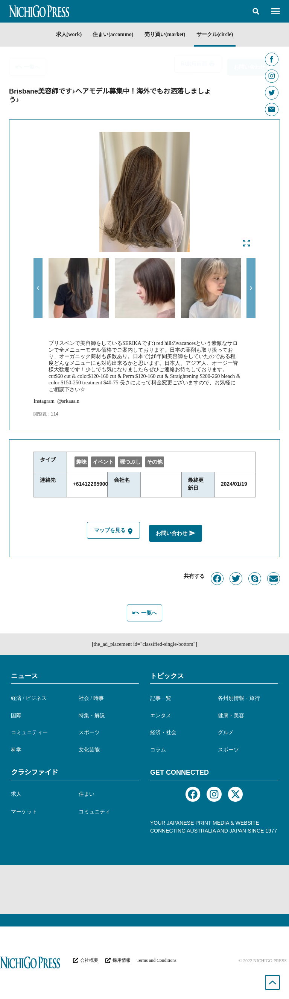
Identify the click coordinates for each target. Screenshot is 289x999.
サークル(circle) (219, 34)
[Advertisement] (144, 888)
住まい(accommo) (111, 34)
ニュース (24, 675)
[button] (256, 11)
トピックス (167, 675)
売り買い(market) (166, 34)
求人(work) (63, 34)
